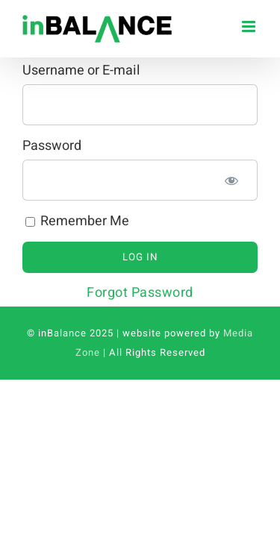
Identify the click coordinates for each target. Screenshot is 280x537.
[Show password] (231, 180)
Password (51, 146)
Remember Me (77, 221)
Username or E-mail (81, 70)
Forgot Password (140, 293)
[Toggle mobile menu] (250, 26)
